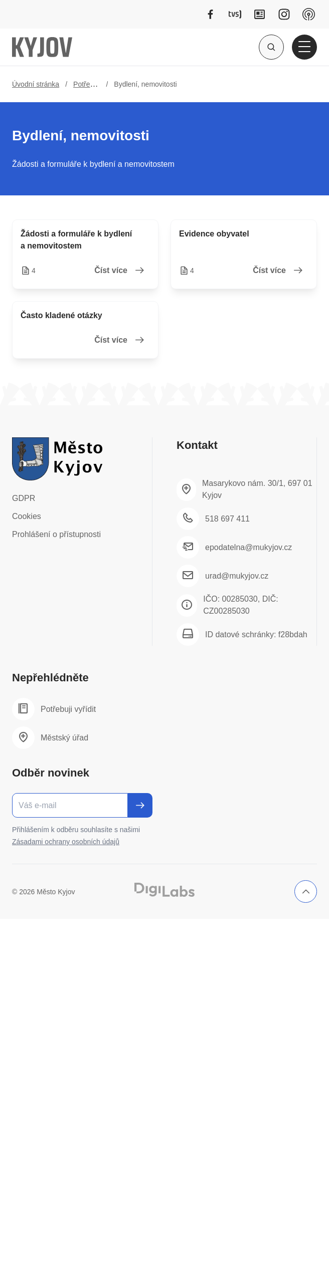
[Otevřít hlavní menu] (304, 47)
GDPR (23, 498)
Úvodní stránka (35, 84)
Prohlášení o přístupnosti (56, 534)
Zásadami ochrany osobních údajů (65, 842)
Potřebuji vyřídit (97, 84)
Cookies (26, 516)
